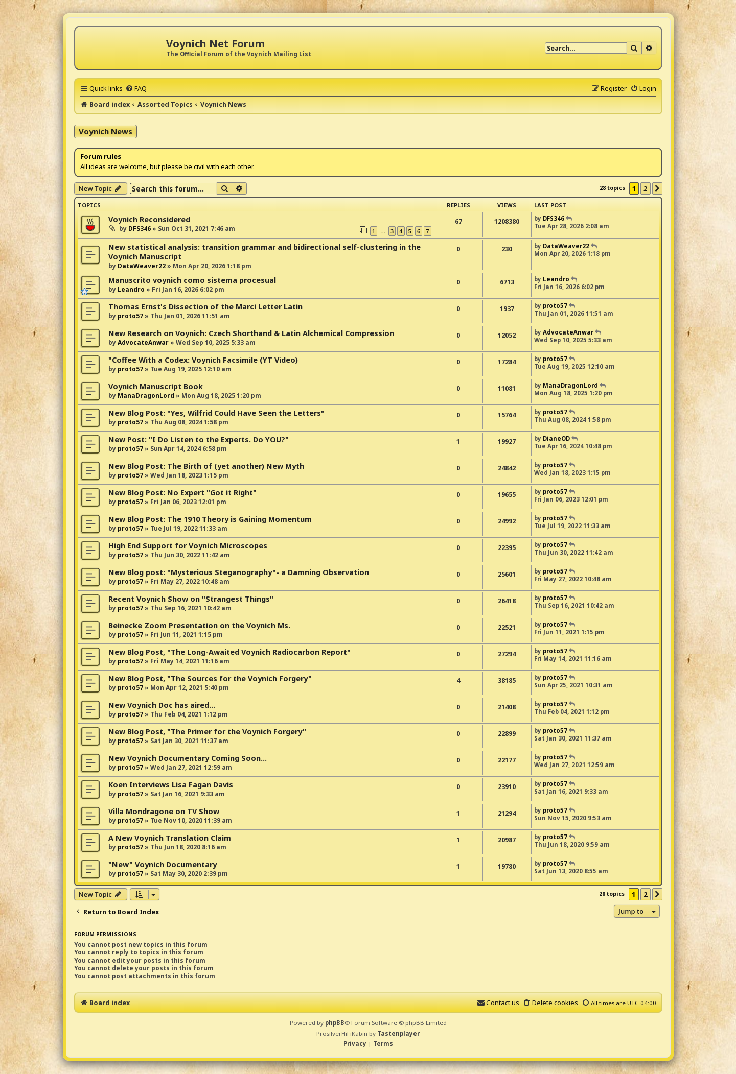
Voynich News (105, 131)
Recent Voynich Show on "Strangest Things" (190, 599)
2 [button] (645, 188)
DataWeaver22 (142, 265)
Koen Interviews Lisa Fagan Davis (170, 785)
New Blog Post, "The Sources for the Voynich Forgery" (210, 678)
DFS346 (139, 228)
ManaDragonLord (146, 395)
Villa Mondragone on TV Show (163, 811)
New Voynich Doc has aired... (161, 705)
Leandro (131, 289)
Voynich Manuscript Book (155, 386)
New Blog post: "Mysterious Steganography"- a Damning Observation (238, 572)
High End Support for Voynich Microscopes (187, 546)
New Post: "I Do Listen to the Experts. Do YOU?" (198, 439)
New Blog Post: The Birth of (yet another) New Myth (206, 466)
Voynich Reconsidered (149, 219)
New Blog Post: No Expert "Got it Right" (182, 492)
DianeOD (556, 438)
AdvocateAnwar (143, 342)
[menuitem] (136, 88)
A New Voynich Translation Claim (169, 838)
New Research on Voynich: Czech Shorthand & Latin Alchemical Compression (251, 333)
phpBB (334, 1023)
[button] (657, 188)
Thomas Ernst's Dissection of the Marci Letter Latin (205, 307)
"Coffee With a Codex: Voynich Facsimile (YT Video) (203, 360)
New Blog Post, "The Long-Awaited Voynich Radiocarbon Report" (229, 652)
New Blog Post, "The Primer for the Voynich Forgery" (207, 731)
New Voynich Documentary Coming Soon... (187, 758)
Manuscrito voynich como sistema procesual (192, 280)
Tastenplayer (398, 1033)
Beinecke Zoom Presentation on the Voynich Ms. (199, 625)
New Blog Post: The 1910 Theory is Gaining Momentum (210, 519)
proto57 (130, 316)
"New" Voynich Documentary (162, 864)
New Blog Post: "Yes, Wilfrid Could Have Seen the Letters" (216, 413)
